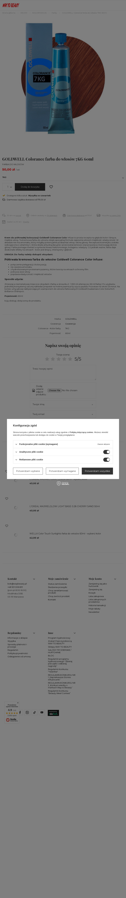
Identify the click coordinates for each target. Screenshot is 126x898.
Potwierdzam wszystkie (97, 471)
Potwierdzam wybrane (28, 471)
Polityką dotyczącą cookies (81, 432)
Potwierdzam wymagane (62, 471)
